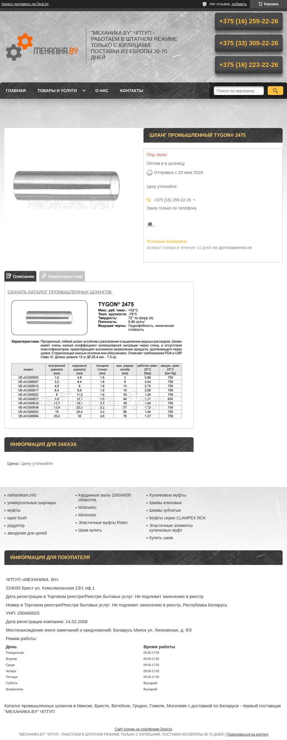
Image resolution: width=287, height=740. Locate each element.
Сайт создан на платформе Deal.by (143, 729)
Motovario (87, 507)
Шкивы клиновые (165, 502)
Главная (16, 90)
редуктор (16, 525)
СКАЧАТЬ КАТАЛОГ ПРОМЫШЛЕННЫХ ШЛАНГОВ (60, 291)
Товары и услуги (57, 90)
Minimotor (87, 515)
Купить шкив (161, 537)
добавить (239, 4)
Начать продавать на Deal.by (25, 4)
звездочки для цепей (27, 533)
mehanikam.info (21, 495)
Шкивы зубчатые (165, 510)
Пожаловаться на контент (248, 734)
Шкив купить (90, 530)
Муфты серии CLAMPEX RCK (177, 518)
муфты (13, 510)
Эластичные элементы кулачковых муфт (171, 527)
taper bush (17, 518)
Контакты (131, 90)
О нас (101, 90)
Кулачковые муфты (167, 495)
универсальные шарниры (31, 502)
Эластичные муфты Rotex (103, 522)
